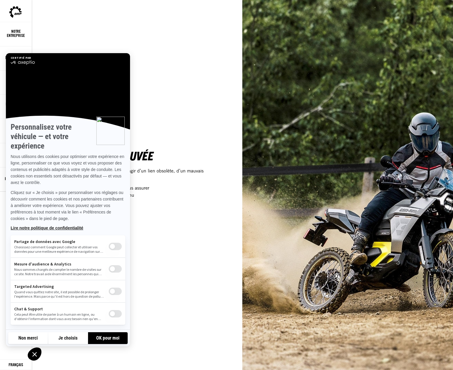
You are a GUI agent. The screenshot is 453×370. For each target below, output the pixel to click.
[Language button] (16, 365)
